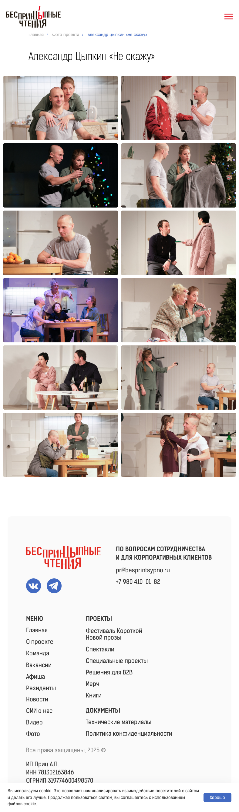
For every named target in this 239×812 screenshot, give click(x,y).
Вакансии (39, 665)
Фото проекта (65, 34)
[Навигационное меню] (228, 17)
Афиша (35, 676)
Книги (94, 695)
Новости (37, 699)
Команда (37, 653)
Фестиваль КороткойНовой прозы (114, 634)
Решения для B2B (109, 672)
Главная (36, 34)
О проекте (39, 641)
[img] (63, 557)
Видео (34, 722)
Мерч (92, 683)
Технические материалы (118, 722)
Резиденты (41, 688)
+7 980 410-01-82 (138, 581)
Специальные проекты (117, 660)
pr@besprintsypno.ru (143, 570)
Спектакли (100, 649)
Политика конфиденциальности (129, 733)
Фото (33, 733)
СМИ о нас (39, 710)
